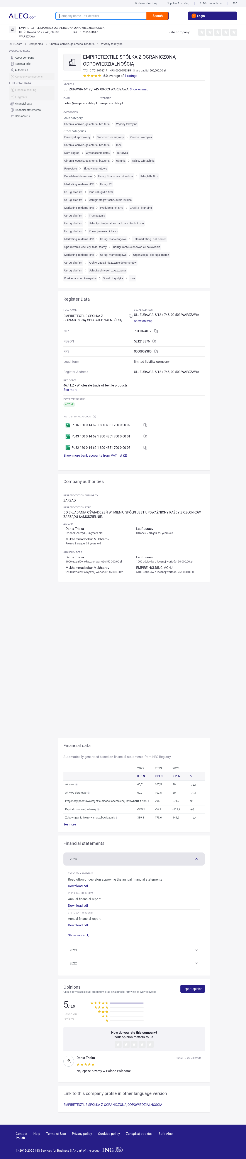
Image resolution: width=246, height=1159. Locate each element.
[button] (134, 858)
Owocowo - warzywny (110, 137)
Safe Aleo (166, 1134)
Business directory (146, 3)
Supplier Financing (178, 3)
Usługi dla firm (149, 176)
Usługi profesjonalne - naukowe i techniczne (116, 223)
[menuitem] (31, 57)
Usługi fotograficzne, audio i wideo (110, 200)
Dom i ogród (71, 152)
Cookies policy (109, 1134)
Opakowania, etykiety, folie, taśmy (85, 247)
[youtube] (191, 1140)
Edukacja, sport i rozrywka (80, 278)
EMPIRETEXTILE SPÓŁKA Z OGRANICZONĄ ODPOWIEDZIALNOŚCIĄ (112, 1105)
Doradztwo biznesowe (78, 176)
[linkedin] (207, 1140)
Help (36, 1134)
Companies (36, 44)
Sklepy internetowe (95, 168)
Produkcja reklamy (111, 207)
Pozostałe (70, 168)
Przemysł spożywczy (77, 137)
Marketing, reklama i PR (79, 184)
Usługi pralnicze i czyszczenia (107, 270)
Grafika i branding (141, 207)
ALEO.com (16, 44)
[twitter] (222, 1140)
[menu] (31, 83)
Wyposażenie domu (98, 152)
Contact (21, 1134)
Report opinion (192, 989)
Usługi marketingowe (113, 239)
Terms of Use (56, 1134)
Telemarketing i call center (149, 239)
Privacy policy (82, 1134)
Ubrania (121, 160)
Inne (119, 145)
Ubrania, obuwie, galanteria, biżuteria (72, 44)
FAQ (235, 3)
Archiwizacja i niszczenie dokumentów (113, 262)
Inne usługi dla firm (101, 192)
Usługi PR (106, 184)
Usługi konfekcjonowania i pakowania (136, 247)
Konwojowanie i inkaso (103, 231)
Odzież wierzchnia (143, 160)
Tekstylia (122, 152)
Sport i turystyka (113, 278)
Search (158, 16)
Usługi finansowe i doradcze (115, 176)
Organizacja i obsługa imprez (151, 254)
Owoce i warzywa (141, 137)
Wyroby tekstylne (111, 44)
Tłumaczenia (97, 215)
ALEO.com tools (211, 3)
